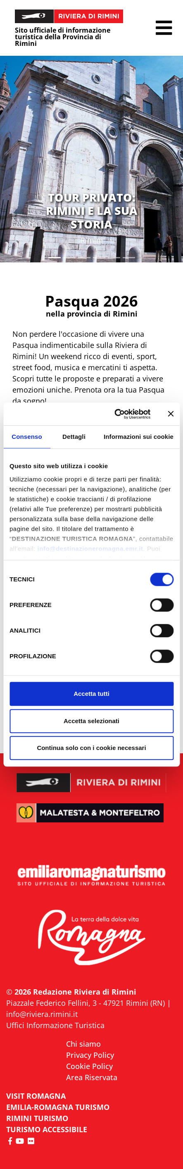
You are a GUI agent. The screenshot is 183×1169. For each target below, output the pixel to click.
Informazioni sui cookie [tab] (138, 436)
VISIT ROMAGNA (36, 1096)
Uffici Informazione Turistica (55, 1025)
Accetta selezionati (91, 720)
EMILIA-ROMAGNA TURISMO (57, 1107)
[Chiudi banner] (170, 414)
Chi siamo (83, 1044)
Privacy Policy (90, 1055)
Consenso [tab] (27, 436)
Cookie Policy (89, 1066)
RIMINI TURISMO (37, 1118)
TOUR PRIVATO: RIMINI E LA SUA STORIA (92, 211)
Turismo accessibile (46, 1129)
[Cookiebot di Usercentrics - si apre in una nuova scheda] (115, 414)
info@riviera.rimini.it (42, 1014)
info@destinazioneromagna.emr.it (90, 548)
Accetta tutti (91, 693)
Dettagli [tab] (74, 436)
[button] (164, 28)
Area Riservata (91, 1077)
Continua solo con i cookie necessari (91, 747)
